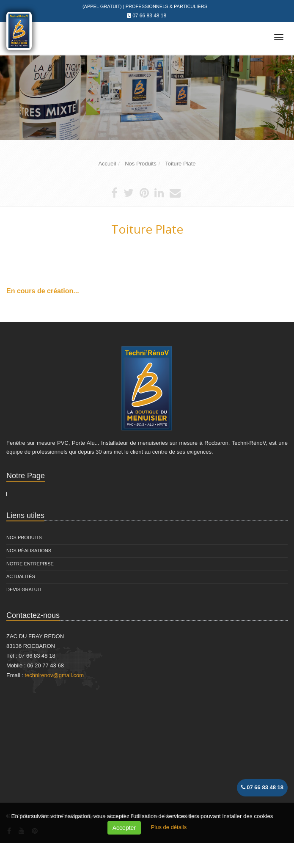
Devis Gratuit (24, 589)
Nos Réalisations (28, 550)
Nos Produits (24, 537)
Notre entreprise (30, 563)
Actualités (20, 576)
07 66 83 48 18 (149, 16)
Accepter (124, 827)
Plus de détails (169, 827)
